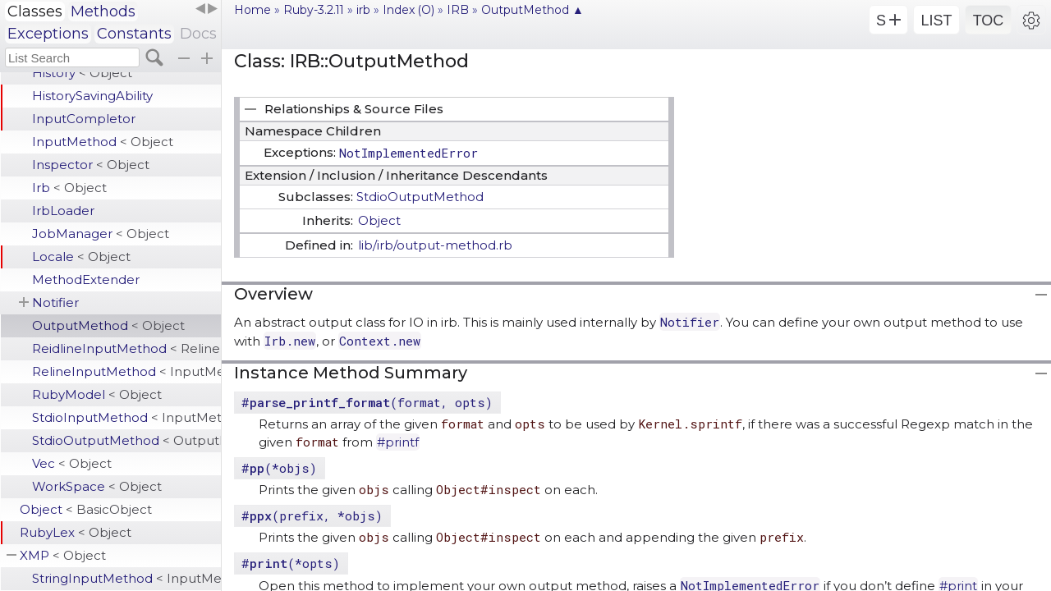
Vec (72, 463)
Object (86, 509)
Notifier (55, 302)
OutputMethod (108, 325)
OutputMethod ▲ (532, 9)
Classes (34, 11)
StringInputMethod (126, 578)
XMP (63, 555)
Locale (81, 256)
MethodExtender (86, 279)
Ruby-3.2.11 (313, 9)
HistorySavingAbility (92, 95)
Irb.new (289, 340)
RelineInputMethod (126, 371)
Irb (69, 187)
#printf (398, 442)
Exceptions (48, 34)
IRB (458, 9)
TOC (988, 20)
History (82, 72)
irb (363, 9)
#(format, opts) (367, 402)
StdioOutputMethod (126, 440)
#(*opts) (290, 563)
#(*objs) (279, 468)
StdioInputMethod (126, 417)
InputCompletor (83, 118)
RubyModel (97, 394)
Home (252, 9)
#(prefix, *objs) (312, 515)
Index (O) (408, 9)
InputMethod (102, 141)
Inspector (90, 164)
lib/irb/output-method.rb (435, 245)
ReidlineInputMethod (126, 348)
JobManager (100, 233)
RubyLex (75, 532)
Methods (103, 11)
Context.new (379, 340)
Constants (134, 34)
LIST (936, 20)
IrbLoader (63, 210)
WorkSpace (97, 486)
